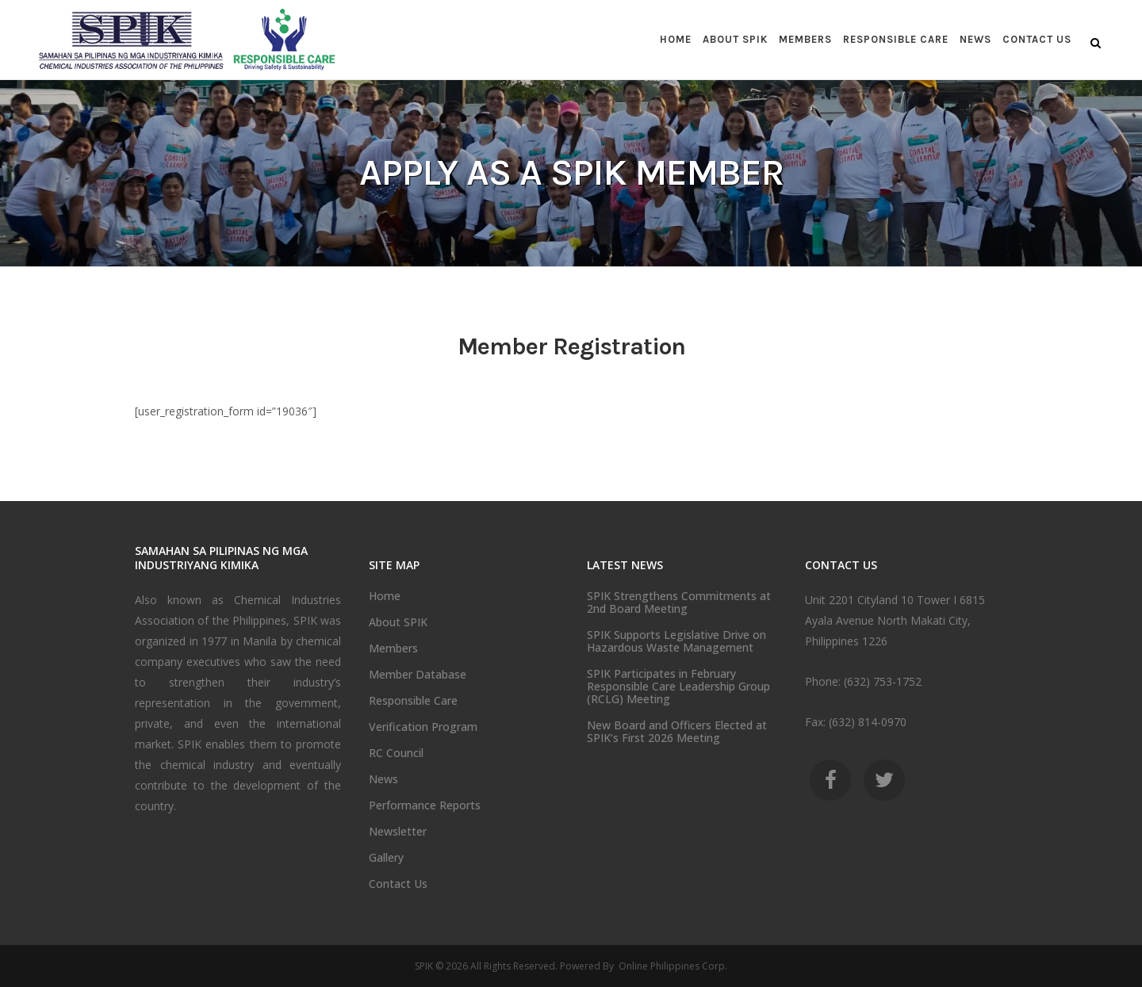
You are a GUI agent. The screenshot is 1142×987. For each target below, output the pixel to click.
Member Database (417, 674)
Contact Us (398, 884)
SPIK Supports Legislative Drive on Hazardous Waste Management (676, 641)
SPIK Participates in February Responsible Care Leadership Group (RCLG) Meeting (678, 687)
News (383, 779)
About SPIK (398, 622)
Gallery (386, 857)
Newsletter (398, 831)
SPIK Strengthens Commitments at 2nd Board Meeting (679, 602)
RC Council (396, 753)
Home (384, 596)
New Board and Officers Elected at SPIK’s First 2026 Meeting (677, 731)
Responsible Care (413, 700)
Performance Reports (425, 805)
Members (393, 648)
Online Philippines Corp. (671, 966)
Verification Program (423, 727)
